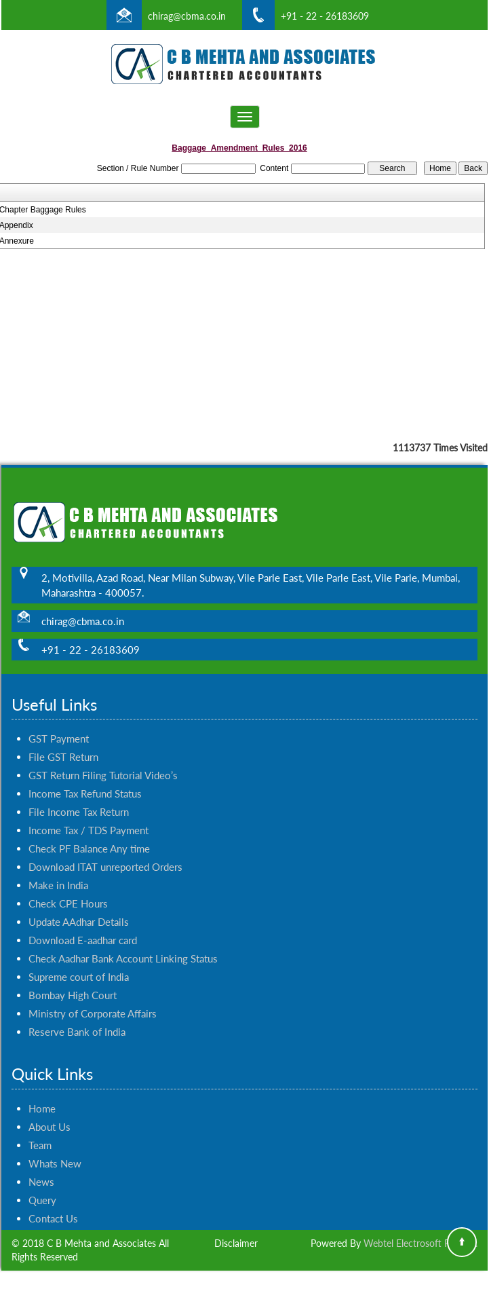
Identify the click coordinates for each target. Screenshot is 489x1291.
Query (42, 1184)
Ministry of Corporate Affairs (92, 998)
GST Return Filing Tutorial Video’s (103, 759)
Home (42, 1093)
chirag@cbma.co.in (187, 16)
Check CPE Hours (68, 888)
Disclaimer (236, 1243)
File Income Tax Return (78, 796)
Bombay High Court (72, 979)
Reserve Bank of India (76, 1016)
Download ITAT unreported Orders (105, 851)
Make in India (58, 869)
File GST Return (63, 741)
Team (40, 1129)
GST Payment (58, 723)
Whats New (54, 1148)
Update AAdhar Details (78, 906)
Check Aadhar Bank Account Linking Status (123, 943)
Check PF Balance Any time (89, 833)
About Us (49, 1111)
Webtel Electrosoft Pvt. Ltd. (420, 1243)
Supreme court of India (78, 961)
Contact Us (53, 1203)
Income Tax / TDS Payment (88, 814)
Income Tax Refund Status (85, 778)
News (41, 1166)
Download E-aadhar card (82, 924)
